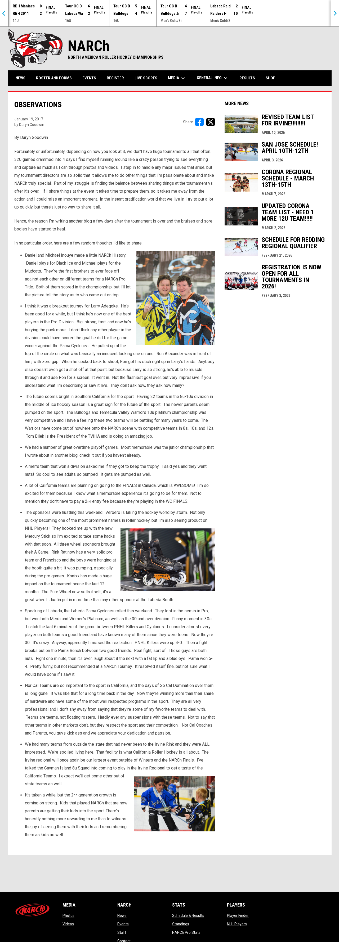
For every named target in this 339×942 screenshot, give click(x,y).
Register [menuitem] (115, 78)
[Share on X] (210, 122)
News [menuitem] (20, 78)
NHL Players (237, 924)
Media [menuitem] (177, 78)
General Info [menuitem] (213, 78)
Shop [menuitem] (272, 77)
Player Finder (238, 915)
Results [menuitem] (247, 78)
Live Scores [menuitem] (146, 78)
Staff (121, 932)
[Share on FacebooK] (199, 122)
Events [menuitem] (89, 78)
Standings (180, 924)
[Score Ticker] (169, 13)
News (122, 915)
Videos (68, 924)
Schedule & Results (188, 915)
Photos (68, 915)
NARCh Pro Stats (186, 932)
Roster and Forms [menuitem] (54, 78)
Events (123, 924)
